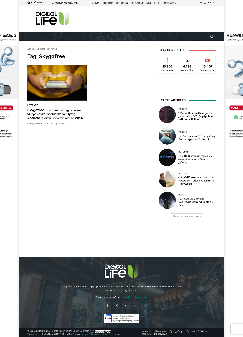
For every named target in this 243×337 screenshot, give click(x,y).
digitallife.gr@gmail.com (135, 297)
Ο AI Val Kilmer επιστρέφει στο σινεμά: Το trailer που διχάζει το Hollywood (196, 180)
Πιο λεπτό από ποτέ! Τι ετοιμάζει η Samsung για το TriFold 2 (196, 137)
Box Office (184, 173)
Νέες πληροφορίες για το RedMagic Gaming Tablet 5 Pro (195, 202)
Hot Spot (183, 152)
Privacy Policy (88, 334)
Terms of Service (108, 334)
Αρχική (30, 48)
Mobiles (182, 109)
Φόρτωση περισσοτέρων (187, 216)
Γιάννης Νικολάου (35, 123)
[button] (212, 36)
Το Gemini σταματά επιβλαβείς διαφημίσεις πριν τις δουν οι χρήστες (195, 159)
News (181, 195)
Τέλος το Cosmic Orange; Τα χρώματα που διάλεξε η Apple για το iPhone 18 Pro (196, 116)
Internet (32, 105)
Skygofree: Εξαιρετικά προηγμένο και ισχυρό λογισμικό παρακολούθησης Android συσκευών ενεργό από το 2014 (55, 114)
